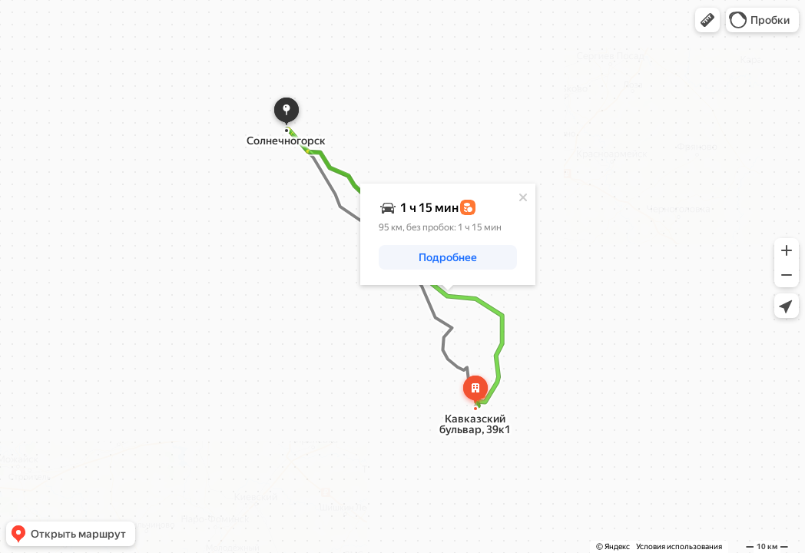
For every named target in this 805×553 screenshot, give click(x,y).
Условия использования (679, 546)
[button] (707, 20)
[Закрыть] (523, 197)
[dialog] (447, 234)
